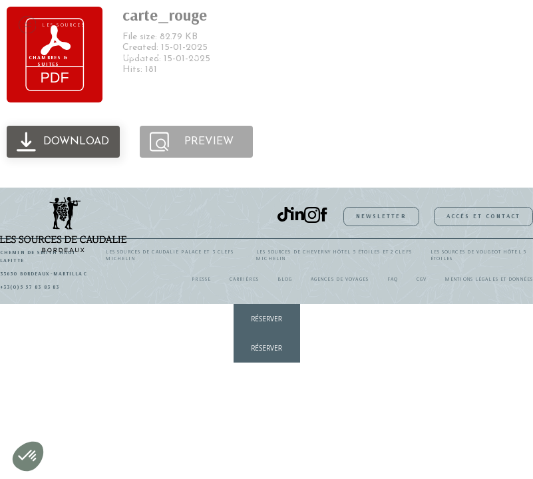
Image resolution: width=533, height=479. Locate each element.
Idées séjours (302, 60)
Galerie (502, 57)
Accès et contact (483, 216)
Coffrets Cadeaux (375, 60)
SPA (195, 57)
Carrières (244, 278)
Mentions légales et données (489, 278)
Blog (284, 278)
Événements (446, 57)
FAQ (392, 278)
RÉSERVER (266, 318)
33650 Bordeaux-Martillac (43, 273)
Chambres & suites (48, 60)
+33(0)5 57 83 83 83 (29, 286)
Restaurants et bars (134, 60)
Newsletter (381, 216)
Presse (201, 278)
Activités (240, 57)
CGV (422, 278)
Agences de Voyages (340, 278)
